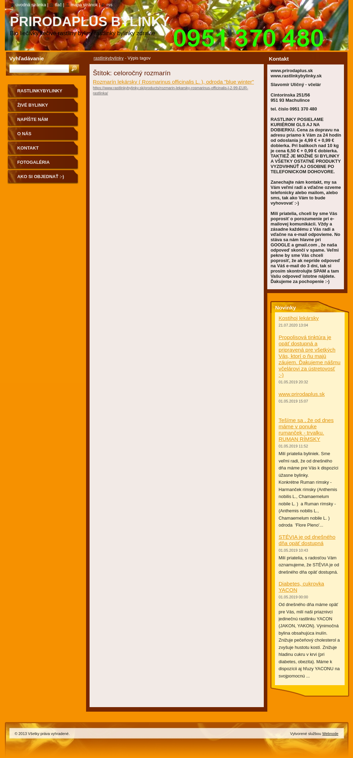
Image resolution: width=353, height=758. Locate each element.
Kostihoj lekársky (299, 318)
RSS (110, 4)
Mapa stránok (84, 4)
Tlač (58, 4)
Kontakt (28, 148)
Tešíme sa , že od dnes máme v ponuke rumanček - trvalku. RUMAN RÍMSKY (306, 429)
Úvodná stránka (31, 4)
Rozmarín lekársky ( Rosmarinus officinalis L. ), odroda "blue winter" (173, 82)
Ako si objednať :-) (40, 176)
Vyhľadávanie (26, 58)
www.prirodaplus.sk (302, 394)
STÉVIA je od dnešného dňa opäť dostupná (307, 540)
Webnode (330, 734)
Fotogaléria (33, 162)
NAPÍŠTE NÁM (32, 119)
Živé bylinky (32, 105)
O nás (24, 133)
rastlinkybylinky (109, 58)
